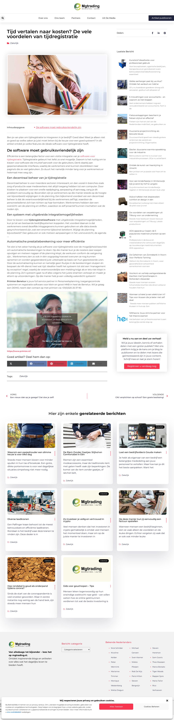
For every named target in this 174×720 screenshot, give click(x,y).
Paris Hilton (137, 676)
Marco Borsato (158, 667)
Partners (76, 18)
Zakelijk (14, 43)
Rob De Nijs (137, 671)
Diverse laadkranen (18, 519)
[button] (167, 700)
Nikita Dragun (117, 690)
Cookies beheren (151, 706)
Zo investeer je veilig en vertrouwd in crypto (83, 520)
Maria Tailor (157, 681)
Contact (91, 18)
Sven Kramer (137, 657)
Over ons (43, 18)
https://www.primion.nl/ (19, 351)
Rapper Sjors (158, 676)
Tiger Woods (157, 671)
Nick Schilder (117, 648)
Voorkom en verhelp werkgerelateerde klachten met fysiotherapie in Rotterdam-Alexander (147, 276)
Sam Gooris (157, 657)
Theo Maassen (158, 662)
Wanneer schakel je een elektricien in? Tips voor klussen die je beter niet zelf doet (147, 297)
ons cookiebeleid (14, 712)
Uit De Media (108, 18)
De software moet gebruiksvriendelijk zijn (58, 127)
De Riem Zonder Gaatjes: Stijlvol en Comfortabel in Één (82, 453)
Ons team (60, 18)
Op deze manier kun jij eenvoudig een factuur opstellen (140, 520)
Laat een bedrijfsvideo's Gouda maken (140, 452)
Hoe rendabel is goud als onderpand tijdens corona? (27, 587)
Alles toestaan (116, 706)
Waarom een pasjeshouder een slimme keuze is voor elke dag (29, 453)
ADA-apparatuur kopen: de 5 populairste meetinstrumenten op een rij (147, 234)
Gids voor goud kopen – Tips (78, 586)
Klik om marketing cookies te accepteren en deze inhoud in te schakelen (57, 319)
